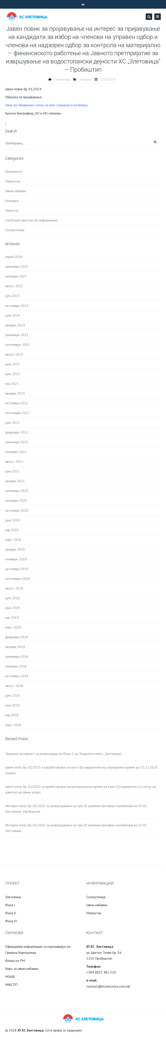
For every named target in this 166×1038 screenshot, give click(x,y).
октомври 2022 (16, 403)
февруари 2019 (16, 637)
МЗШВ (10, 976)
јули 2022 (12, 422)
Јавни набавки (15, 191)
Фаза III (11, 921)
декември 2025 (16, 266)
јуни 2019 (12, 608)
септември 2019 (17, 578)
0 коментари (62, 79)
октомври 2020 (16, 510)
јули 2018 (12, 695)
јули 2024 (12, 315)
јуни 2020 (12, 520)
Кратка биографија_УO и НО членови (33, 113)
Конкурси (86, 79)
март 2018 (13, 725)
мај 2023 (12, 383)
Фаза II (10, 913)
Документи (13, 171)
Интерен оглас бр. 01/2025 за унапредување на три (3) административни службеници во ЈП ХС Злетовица (76, 828)
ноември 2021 (16, 452)
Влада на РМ (15, 960)
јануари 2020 (15, 549)
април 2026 (13, 257)
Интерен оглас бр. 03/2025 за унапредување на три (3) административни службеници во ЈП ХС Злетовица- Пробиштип (76, 809)
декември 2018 (16, 656)
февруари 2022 (16, 432)
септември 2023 (17, 344)
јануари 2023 (15, 393)
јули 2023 (12, 364)
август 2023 (14, 354)
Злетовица (13, 897)
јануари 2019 (15, 647)
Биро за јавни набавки (21, 968)
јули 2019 (12, 598)
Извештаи (12, 181)
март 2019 (13, 627)
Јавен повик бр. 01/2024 (23, 89)
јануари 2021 (15, 481)
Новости (11, 210)
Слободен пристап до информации (31, 220)
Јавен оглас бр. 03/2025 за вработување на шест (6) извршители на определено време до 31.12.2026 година (81, 770)
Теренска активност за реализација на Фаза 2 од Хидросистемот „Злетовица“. (63, 753)
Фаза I (10, 905)
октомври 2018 (16, 676)
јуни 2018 (12, 705)
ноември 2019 (16, 559)
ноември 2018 (16, 666)
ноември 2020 (16, 500)
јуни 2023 (12, 374)
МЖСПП (11, 984)
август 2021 (14, 461)
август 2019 (14, 588)
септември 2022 (17, 413)
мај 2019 (12, 617)
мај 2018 (12, 715)
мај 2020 (12, 530)
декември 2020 (16, 490)
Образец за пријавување (23, 97)
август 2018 (14, 685)
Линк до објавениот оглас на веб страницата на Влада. (46, 105)
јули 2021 (12, 471)
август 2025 (14, 286)
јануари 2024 (15, 325)
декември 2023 (16, 335)
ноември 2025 (16, 276)
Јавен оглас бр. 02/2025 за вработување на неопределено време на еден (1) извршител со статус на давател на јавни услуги (80, 789)
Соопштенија (14, 230)
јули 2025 (12, 295)
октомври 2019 (16, 569)
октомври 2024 (16, 305)
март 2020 (13, 539)
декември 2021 (16, 442)
